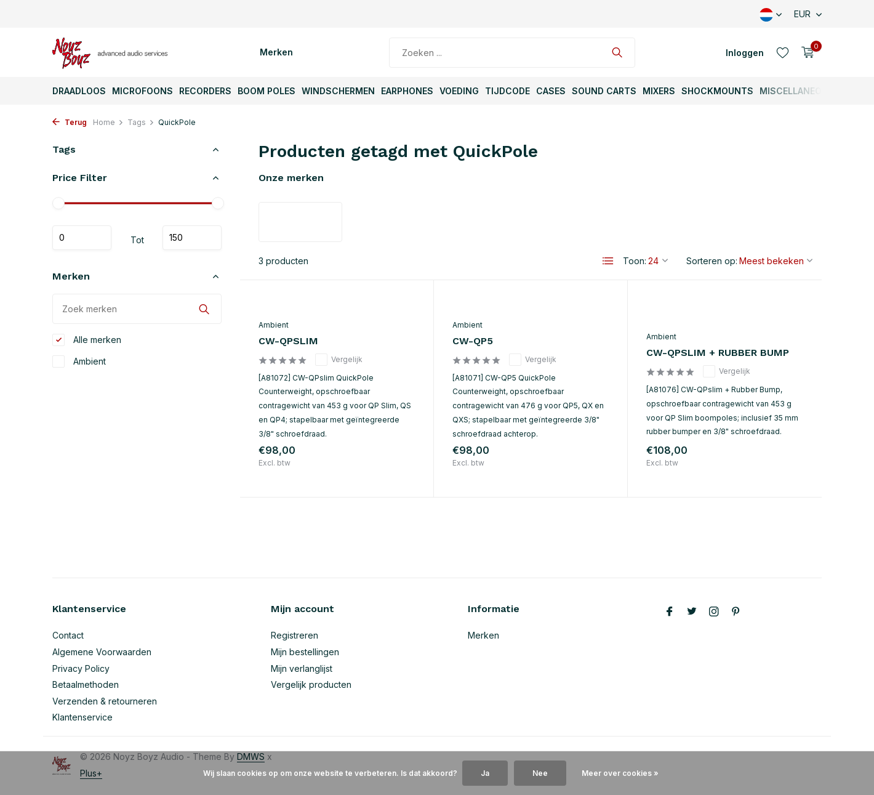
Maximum (192, 237)
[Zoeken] (512, 53)
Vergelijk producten (311, 684)
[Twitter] (692, 612)
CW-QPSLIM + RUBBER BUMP (717, 352)
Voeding (459, 91)
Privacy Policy (81, 668)
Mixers (659, 91)
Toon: (634, 261)
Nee (540, 773)
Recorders (205, 91)
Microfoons (142, 91)
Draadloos (79, 91)
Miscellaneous (797, 91)
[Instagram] (714, 612)
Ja (485, 773)
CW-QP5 (472, 341)
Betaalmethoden (85, 684)
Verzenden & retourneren (104, 701)
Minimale (81, 237)
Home (108, 122)
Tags (140, 122)
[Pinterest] (736, 612)
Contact (68, 635)
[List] (608, 261)
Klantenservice (82, 717)
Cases (551, 91)
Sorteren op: (711, 261)
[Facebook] (670, 612)
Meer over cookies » (620, 773)
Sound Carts (604, 91)
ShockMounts (717, 91)
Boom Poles (266, 91)
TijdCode (507, 91)
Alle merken (86, 340)
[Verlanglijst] (782, 52)
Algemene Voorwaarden (101, 652)
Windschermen (338, 91)
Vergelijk (339, 359)
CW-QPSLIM (288, 341)
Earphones (407, 91)
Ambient (79, 361)
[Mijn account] (745, 52)
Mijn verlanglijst (301, 668)
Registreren (294, 635)
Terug (69, 122)
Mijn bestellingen (305, 652)
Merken (276, 52)
